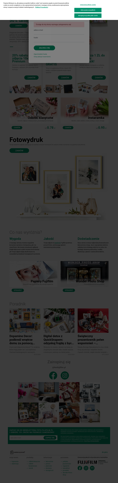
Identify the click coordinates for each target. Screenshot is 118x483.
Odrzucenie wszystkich (88, 8)
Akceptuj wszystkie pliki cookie (88, 14)
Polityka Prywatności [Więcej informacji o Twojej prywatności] (41, 6)
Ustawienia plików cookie (88, 3)
